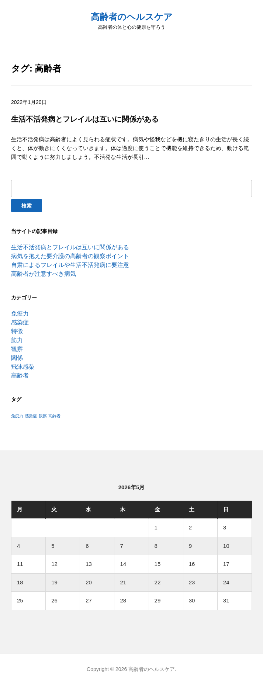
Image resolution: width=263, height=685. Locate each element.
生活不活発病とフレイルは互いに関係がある (70, 247)
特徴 (17, 331)
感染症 (20, 322)
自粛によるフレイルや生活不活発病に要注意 (70, 265)
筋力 (17, 340)
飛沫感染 (23, 367)
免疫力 (20, 313)
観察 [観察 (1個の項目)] (43, 416)
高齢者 (20, 375)
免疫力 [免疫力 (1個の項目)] (17, 416)
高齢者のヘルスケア (132, 17)
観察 (17, 349)
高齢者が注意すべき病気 (43, 274)
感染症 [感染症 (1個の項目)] (31, 416)
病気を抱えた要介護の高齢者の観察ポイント (70, 256)
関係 (17, 358)
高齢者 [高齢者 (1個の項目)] (54, 416)
